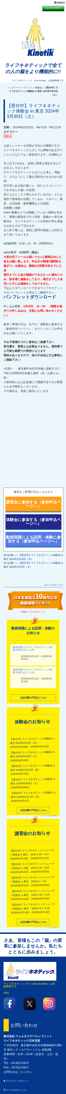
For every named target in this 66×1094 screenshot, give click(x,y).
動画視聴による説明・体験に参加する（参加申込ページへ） (33, 539)
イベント (27, 87)
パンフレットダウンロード (30, 296)
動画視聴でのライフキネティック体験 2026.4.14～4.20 (32, 648)
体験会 (38, 87)
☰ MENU (59, 2)
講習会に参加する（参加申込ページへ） (33, 504)
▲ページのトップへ (53, 585)
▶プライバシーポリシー (16, 1081)
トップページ (14, 87)
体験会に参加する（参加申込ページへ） (33, 521)
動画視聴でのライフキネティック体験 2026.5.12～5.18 (32, 670)
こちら (22, 1071)
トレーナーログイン (53, 8)
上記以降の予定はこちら (33, 697)
